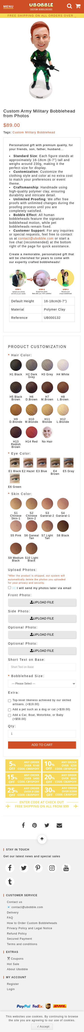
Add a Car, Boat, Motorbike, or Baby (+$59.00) (35, 717)
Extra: (13, 692)
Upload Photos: (22, 570)
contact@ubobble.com (36, 238)
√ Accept (43, 1026)
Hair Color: (21, 355)
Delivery (13, 912)
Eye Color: (21, 453)
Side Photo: (19, 611)
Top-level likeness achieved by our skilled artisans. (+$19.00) (39, 702)
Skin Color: (21, 494)
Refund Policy (17, 933)
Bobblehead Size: (27, 676)
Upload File (42, 602)
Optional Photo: (23, 627)
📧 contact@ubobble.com (25, 907)
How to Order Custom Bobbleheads (32, 923)
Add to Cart (41, 745)
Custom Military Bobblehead (34, 132)
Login (11, 989)
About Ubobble (17, 969)
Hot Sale (13, 964)
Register (13, 984)
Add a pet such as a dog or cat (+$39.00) (39, 709)
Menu (8, 6)
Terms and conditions (22, 944)
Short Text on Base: (27, 659)
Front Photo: (20, 595)
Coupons (17, 958)
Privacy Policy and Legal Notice (29, 928)
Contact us (14, 902)
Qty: (12, 726)
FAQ (10, 917)
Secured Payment (19, 938)
